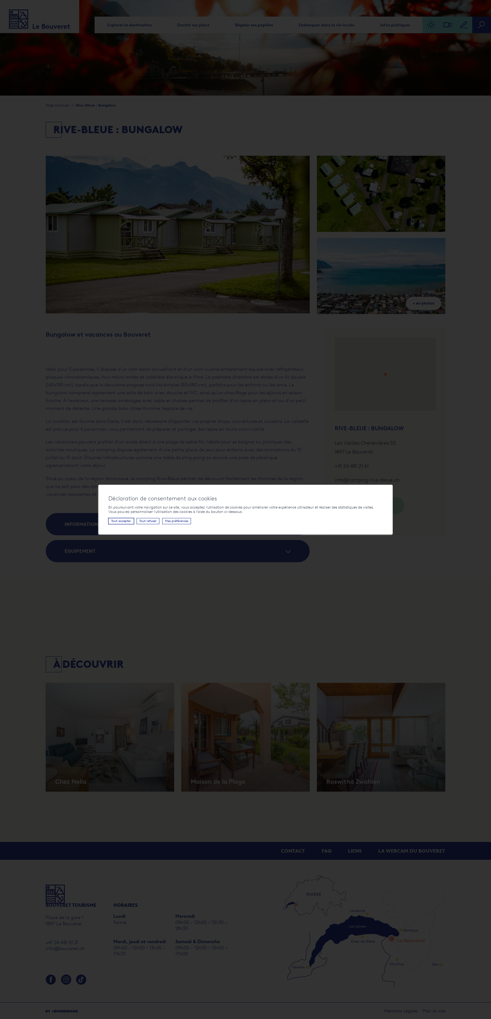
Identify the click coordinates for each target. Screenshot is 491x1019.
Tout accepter (121, 521)
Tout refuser (148, 521)
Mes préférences (176, 521)
